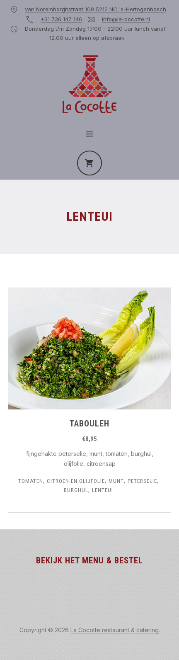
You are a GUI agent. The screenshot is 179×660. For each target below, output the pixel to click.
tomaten (30, 481)
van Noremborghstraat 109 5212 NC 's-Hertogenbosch (95, 9)
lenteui (102, 490)
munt (116, 481)
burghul (76, 490)
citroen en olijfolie (76, 481)
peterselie (142, 481)
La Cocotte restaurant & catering (114, 629)
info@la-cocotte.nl (126, 19)
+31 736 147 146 (61, 19)
